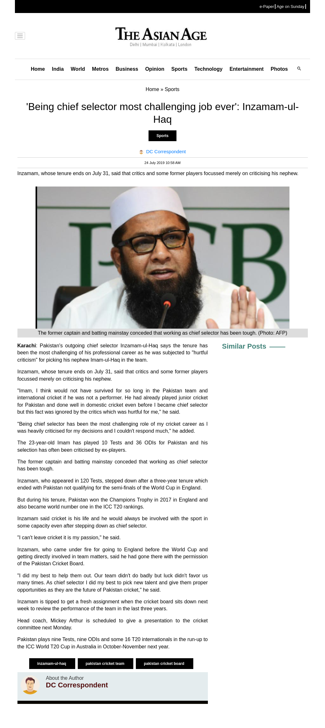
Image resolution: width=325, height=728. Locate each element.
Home (38, 69)
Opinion (154, 69)
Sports (179, 69)
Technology (209, 69)
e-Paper (267, 6)
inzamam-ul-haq (52, 663)
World (78, 69)
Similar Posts (244, 346)
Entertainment (246, 69)
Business (127, 69)
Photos (279, 69)
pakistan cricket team (105, 663)
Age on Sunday (290, 6)
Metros (100, 69)
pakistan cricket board (164, 663)
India (57, 69)
